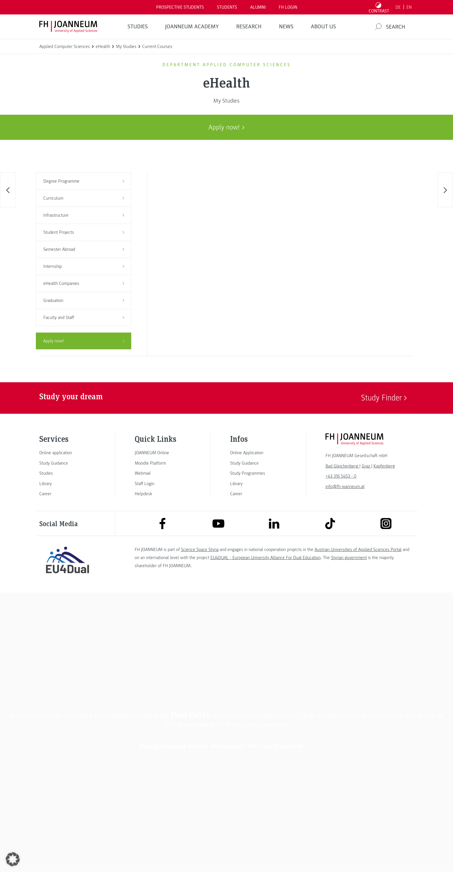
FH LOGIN (288, 7)
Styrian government (349, 558)
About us (323, 26)
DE (398, 7)
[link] (67, 453)
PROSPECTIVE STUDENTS (180, 7)
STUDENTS (227, 7)
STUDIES (137, 26)
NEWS (286, 26)
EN (409, 7)
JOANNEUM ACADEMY (192, 26)
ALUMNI (258, 7)
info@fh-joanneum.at (345, 486)
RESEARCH (249, 26)
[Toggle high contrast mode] (378, 7)
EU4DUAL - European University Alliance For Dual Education (265, 558)
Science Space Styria (200, 549)
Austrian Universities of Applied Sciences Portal (358, 549)
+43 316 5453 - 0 (341, 476)
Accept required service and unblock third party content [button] (221, 746)
